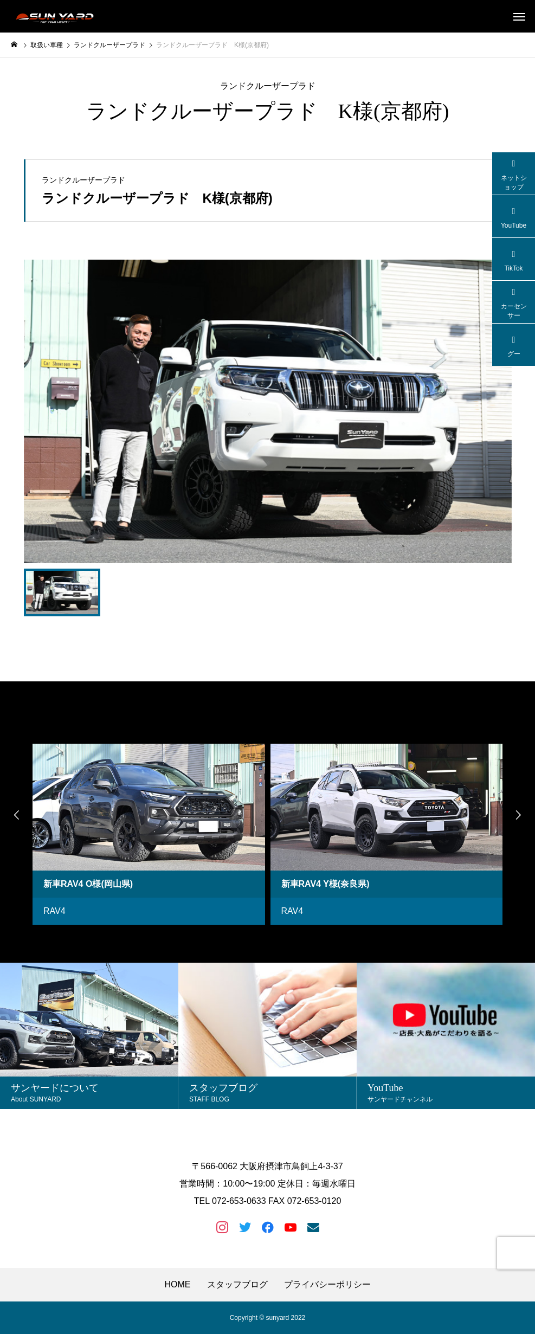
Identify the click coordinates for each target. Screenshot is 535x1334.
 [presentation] (518, 815)
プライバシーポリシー (327, 1284)
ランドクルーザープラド (267, 86)
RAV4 (54, 911)
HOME (178, 1284)
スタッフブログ (237, 1284)
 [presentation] (16, 815)
